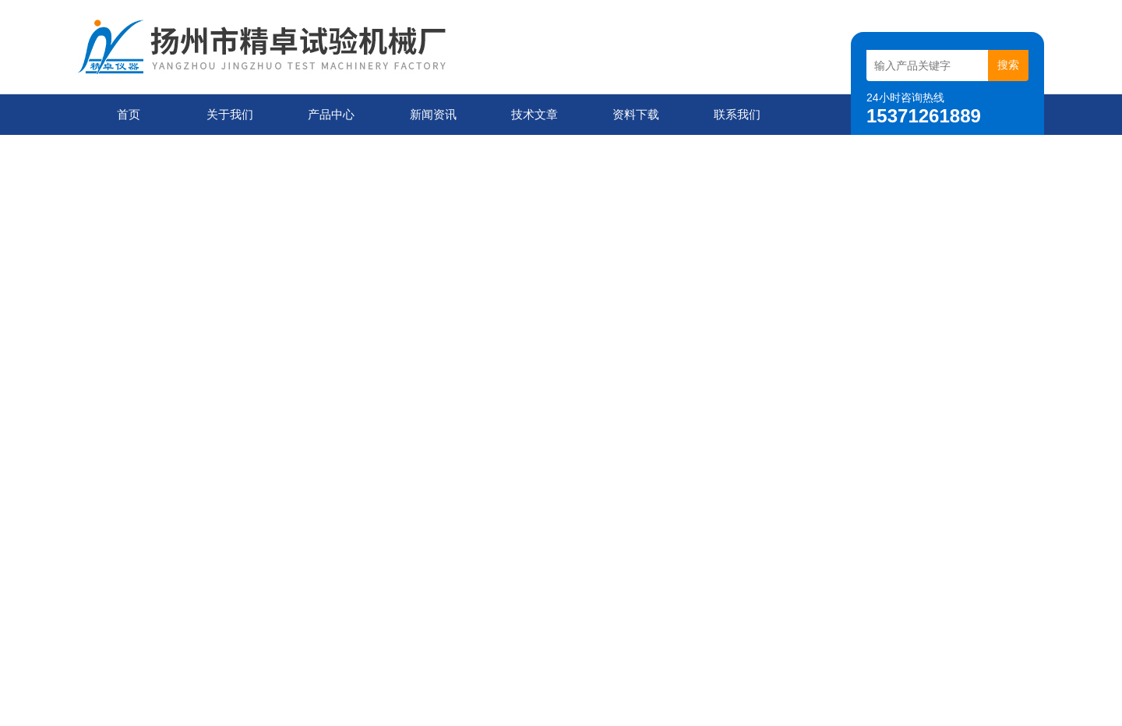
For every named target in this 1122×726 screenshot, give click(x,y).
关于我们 (229, 114)
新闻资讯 (433, 114)
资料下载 (635, 114)
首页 (128, 114)
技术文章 (534, 114)
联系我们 (737, 114)
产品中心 (331, 114)
